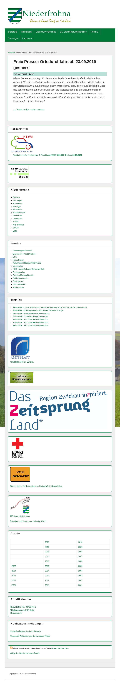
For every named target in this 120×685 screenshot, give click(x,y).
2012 (47, 580)
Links (15, 231)
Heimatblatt (26, 31)
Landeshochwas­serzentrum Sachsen (25, 631)
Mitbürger (17, 206)
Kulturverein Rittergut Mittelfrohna (27, 263)
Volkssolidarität (19, 284)
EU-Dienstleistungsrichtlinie (73, 31)
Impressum (27, 38)
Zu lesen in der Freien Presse (28, 109)
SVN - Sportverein (20, 278)
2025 (14, 566)
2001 (80, 585)
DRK (15, 257)
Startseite (12, 31)
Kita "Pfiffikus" (18, 225)
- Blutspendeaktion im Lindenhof (31, 313)
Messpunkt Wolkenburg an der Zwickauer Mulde (30, 636)
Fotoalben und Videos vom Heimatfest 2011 (28, 521)
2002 (80, 580)
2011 (47, 585)
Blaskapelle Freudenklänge (24, 254)
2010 (80, 542)
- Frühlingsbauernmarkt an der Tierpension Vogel (38, 310)
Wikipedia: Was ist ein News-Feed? (24, 653)
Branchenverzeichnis (46, 31)
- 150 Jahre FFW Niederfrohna (30, 319)
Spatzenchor (18, 281)
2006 (80, 561)
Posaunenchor (19, 272)
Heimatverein (18, 260)
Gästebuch (17, 219)
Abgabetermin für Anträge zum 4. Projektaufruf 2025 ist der (47, 155)
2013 (47, 576)
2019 (47, 547)
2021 (14, 585)
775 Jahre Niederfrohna (20, 516)
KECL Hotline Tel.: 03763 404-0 (23, 607)
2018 (47, 552)
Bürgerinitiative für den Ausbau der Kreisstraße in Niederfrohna (36, 486)
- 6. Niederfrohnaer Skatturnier (30, 316)
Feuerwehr (17, 209)
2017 (47, 557)
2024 (14, 571)
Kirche (15, 222)
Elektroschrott (15, 613)
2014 (47, 571)
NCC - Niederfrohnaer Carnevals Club (28, 269)
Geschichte (17, 216)
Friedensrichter (19, 213)
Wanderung (17, 203)
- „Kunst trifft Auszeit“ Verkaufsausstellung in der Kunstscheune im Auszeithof (50, 307)
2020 (47, 542)
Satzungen (13, 38)
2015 (47, 566)
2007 (80, 557)
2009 (80, 547)
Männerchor (18, 266)
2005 (80, 566)
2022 (14, 580)
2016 (47, 561)
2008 (80, 552)
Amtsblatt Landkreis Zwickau (22, 362)
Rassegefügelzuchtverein (23, 275)
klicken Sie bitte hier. (59, 648)
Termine (94, 31)
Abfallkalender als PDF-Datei (22, 610)
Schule (16, 228)
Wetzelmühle (18, 287)
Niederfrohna (30, 674)
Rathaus (16, 197)
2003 (80, 576)
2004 (80, 571)
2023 (14, 576)
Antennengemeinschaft (22, 251)
